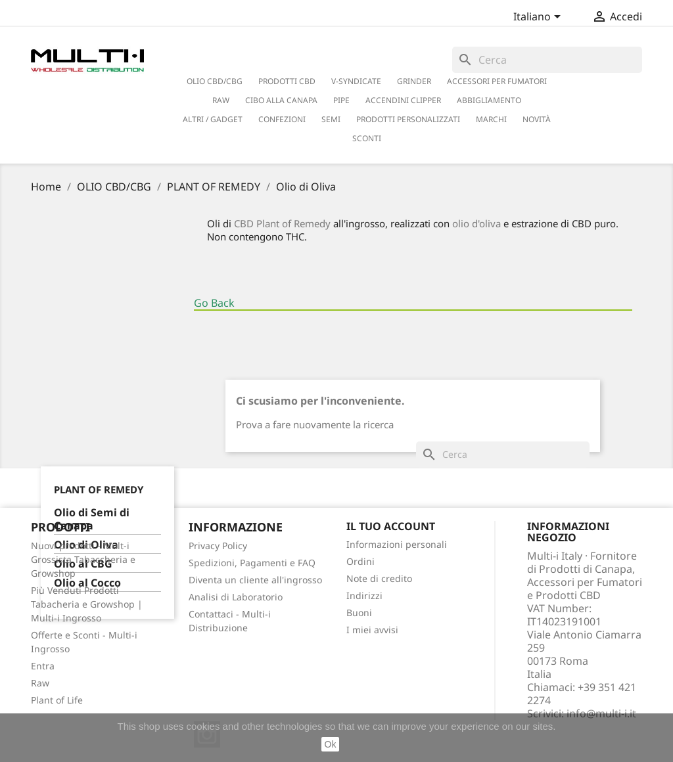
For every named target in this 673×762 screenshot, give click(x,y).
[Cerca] (547, 60)
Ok (330, 744)
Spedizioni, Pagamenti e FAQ (252, 562)
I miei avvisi (372, 629)
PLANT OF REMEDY (98, 489)
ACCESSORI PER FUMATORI (497, 81)
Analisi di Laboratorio (236, 597)
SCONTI (366, 138)
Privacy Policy (218, 545)
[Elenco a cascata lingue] (539, 18)
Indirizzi (364, 595)
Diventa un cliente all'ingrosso (255, 579)
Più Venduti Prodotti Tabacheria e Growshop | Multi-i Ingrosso (87, 604)
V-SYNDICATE (356, 81)
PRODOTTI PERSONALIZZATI (408, 119)
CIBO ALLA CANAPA (281, 100)
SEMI (330, 119)
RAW (220, 100)
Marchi (491, 119)
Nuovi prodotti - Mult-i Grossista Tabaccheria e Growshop (83, 559)
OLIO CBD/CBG (215, 81)
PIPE (341, 100)
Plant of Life (57, 700)
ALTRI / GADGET (213, 119)
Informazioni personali (396, 544)
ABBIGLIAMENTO (489, 100)
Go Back (214, 303)
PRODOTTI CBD (286, 81)
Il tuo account (390, 526)
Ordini (360, 561)
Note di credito (379, 578)
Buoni (359, 612)
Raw (40, 683)
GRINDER (414, 81)
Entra (43, 666)
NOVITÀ (536, 119)
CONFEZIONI (282, 119)
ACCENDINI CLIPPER (403, 100)
